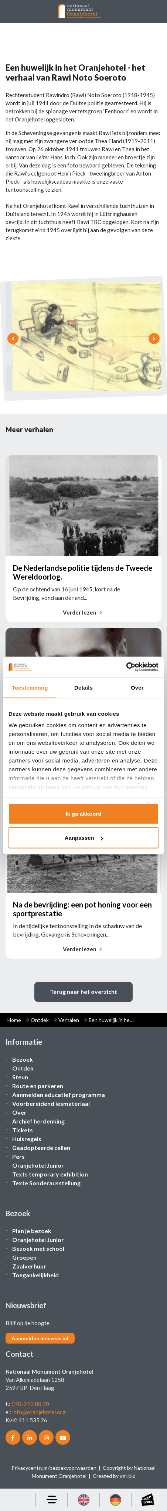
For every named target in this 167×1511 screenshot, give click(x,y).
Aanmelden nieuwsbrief (40, 1338)
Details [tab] (83, 687)
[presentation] (12, 338)
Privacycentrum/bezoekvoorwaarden (53, 1468)
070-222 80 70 (30, 1404)
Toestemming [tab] (30, 687)
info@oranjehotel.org (39, 1412)
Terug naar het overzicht (83, 991)
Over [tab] (137, 687)
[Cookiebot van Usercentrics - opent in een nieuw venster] (126, 667)
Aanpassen (84, 838)
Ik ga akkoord (84, 813)
